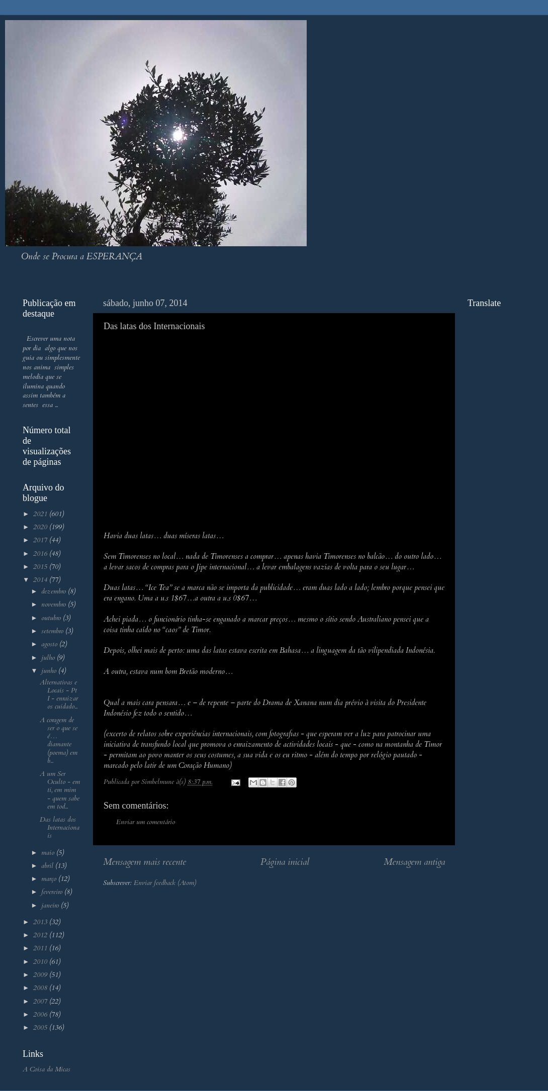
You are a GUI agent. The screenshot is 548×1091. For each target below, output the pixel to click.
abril (48, 865)
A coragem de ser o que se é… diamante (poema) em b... (58, 740)
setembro (53, 631)
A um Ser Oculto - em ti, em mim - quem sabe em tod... (60, 790)
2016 (41, 553)
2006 (41, 1014)
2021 (41, 514)
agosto (50, 644)
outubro (52, 618)
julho (49, 657)
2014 (41, 579)
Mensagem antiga (414, 861)
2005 (41, 1027)
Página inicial (284, 861)
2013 (41, 922)
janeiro (51, 905)
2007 (41, 1001)
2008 (41, 988)
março (49, 878)
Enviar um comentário (145, 822)
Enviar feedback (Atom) (165, 882)
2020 (41, 527)
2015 (41, 566)
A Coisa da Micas (46, 1069)
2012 (41, 935)
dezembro (54, 591)
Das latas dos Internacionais (59, 827)
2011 (41, 948)
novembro (54, 604)
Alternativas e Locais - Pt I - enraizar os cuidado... (59, 695)
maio (48, 852)
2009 (41, 974)
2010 (41, 961)
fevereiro (52, 892)
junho (49, 670)
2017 (41, 540)
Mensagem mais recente (144, 861)
